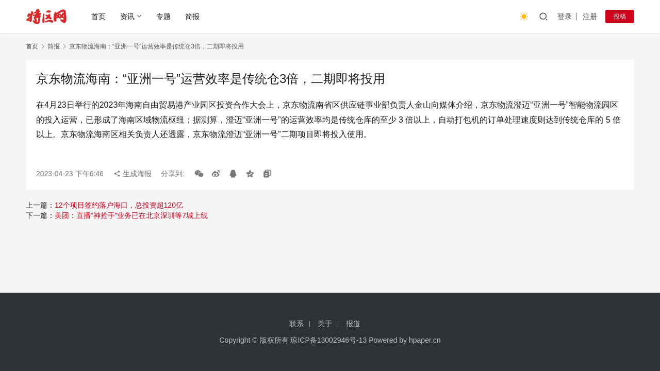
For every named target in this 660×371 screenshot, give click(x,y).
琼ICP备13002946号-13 (328, 340)
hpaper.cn (425, 340)
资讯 (127, 16)
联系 (296, 323)
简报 (192, 16)
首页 (98, 16)
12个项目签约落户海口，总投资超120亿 (119, 205)
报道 (353, 323)
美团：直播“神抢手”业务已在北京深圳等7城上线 (131, 215)
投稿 (620, 16)
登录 (564, 16)
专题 (163, 16)
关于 (325, 323)
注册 (590, 16)
